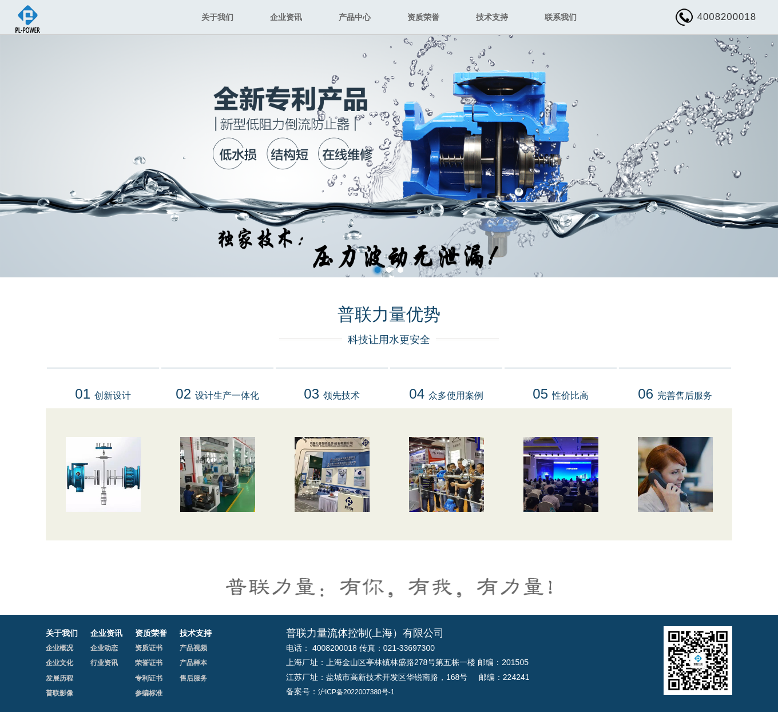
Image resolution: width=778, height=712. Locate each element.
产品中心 (355, 17)
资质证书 (148, 648)
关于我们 (217, 17)
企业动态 (104, 648)
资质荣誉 (423, 17)
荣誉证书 (148, 663)
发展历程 (59, 678)
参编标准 (148, 693)
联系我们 (561, 17)
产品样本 (193, 663)
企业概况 (59, 648)
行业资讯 (104, 663)
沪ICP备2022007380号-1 (356, 692)
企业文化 (59, 663)
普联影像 (59, 693)
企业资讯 (286, 17)
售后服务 (193, 678)
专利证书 (148, 678)
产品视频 (193, 648)
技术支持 (492, 17)
